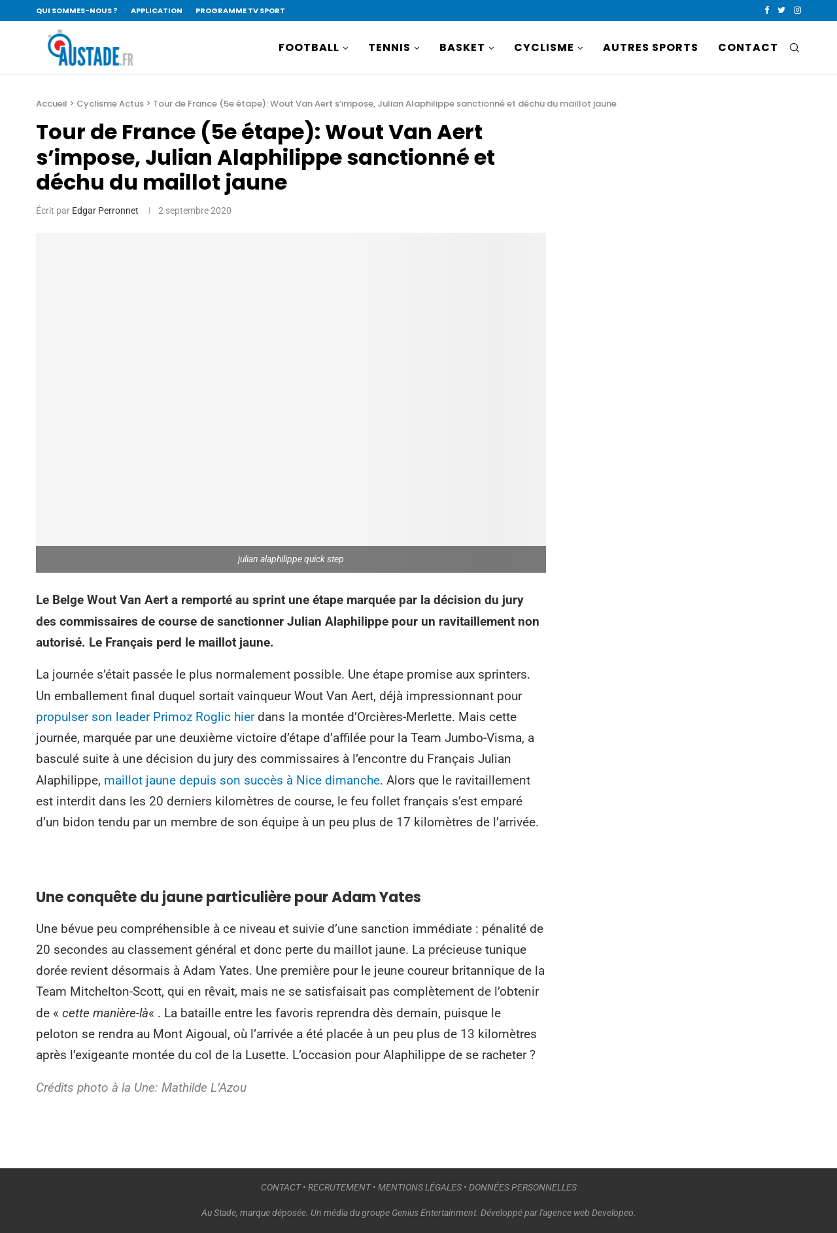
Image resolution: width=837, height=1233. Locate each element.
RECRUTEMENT (339, 1187)
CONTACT (748, 47)
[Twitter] (781, 10)
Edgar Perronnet (105, 210)
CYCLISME (544, 47)
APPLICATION (156, 10)
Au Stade (218, 1213)
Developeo (613, 1213)
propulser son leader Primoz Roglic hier (145, 716)
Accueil (51, 103)
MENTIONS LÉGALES (420, 1187)
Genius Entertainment (434, 1213)
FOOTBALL (309, 47)
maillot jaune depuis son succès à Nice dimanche (242, 780)
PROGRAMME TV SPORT (240, 10)
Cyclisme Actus (110, 103)
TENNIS (389, 47)
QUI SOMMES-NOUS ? (77, 10)
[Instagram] (797, 10)
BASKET (462, 47)
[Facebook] (766, 10)
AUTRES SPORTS (650, 47)
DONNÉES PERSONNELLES (523, 1187)
